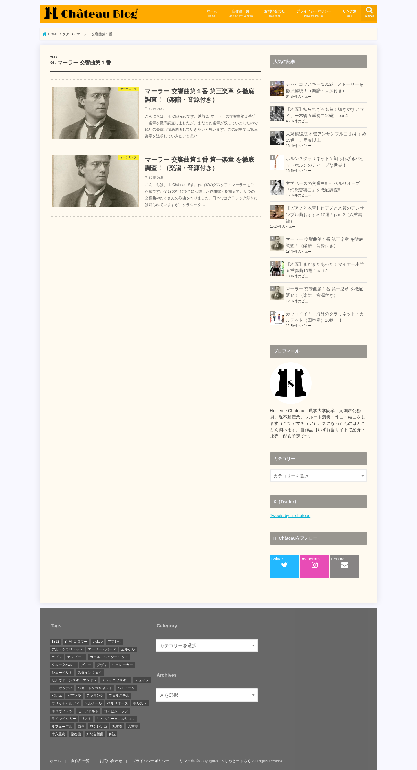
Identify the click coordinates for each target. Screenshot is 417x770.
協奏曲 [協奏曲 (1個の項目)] (76, 734)
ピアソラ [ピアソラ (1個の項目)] (74, 695)
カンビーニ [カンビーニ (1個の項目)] (76, 657)
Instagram (310, 562)
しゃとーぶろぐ (238, 761)
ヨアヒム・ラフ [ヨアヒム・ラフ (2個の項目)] (116, 711)
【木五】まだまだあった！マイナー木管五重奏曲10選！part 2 (325, 267)
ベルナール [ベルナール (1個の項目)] (93, 703)
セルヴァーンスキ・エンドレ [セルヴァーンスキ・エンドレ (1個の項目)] (74, 680)
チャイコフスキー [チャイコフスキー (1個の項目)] (116, 680)
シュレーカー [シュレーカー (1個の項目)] (122, 665)
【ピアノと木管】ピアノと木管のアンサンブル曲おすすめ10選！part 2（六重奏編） (325, 214)
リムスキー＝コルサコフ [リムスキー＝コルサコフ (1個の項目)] (116, 719)
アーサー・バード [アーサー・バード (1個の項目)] (102, 649)
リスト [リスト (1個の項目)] (86, 719)
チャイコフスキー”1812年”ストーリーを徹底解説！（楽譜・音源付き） (324, 87)
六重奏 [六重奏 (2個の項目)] (133, 727)
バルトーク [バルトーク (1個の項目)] (126, 688)
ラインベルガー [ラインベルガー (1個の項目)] (64, 719)
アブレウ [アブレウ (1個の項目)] (115, 642)
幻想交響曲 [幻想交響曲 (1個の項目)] (95, 734)
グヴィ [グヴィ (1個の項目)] (102, 665)
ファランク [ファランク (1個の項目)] (95, 695)
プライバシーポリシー (314, 13)
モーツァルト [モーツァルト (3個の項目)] (88, 711)
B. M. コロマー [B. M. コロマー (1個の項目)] (75, 642)
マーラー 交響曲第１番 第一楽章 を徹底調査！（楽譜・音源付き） (324, 292)
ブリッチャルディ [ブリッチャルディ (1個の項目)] (65, 703)
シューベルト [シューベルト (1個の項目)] (62, 673)
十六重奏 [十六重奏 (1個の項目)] (58, 734)
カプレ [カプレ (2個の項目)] (57, 657)
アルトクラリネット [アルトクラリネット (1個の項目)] (67, 649)
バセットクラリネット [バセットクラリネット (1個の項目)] (95, 688)
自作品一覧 (240, 13)
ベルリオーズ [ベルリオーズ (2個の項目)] (117, 703)
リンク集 (349, 13)
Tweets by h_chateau (290, 515)
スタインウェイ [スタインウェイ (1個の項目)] (90, 673)
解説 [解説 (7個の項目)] (112, 734)
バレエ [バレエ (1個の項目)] (57, 695)
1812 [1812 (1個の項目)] (55, 642)
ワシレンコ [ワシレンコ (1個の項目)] (98, 727)
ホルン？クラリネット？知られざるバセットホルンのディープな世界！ (325, 161)
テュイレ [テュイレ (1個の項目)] (142, 680)
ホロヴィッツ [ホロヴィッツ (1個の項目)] (62, 711)
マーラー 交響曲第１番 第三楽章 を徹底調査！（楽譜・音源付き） (324, 242)
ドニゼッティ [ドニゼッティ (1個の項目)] (62, 688)
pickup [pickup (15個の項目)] (98, 642)
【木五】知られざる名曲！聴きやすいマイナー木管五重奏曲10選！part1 (325, 112)
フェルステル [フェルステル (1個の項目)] (119, 695)
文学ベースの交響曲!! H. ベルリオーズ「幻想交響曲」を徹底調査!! (323, 186)
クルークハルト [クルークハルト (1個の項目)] (64, 665)
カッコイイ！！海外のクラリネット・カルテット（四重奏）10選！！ (325, 317)
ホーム (211, 13)
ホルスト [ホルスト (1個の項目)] (140, 703)
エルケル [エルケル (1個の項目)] (128, 649)
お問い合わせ (274, 13)
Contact (339, 562)
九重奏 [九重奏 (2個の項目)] (117, 727)
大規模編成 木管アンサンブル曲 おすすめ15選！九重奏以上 (326, 137)
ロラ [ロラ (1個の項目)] (81, 727)
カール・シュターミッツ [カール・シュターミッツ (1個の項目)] (109, 657)
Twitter (279, 562)
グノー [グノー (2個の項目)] (86, 665)
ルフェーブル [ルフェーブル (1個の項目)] (62, 727)
